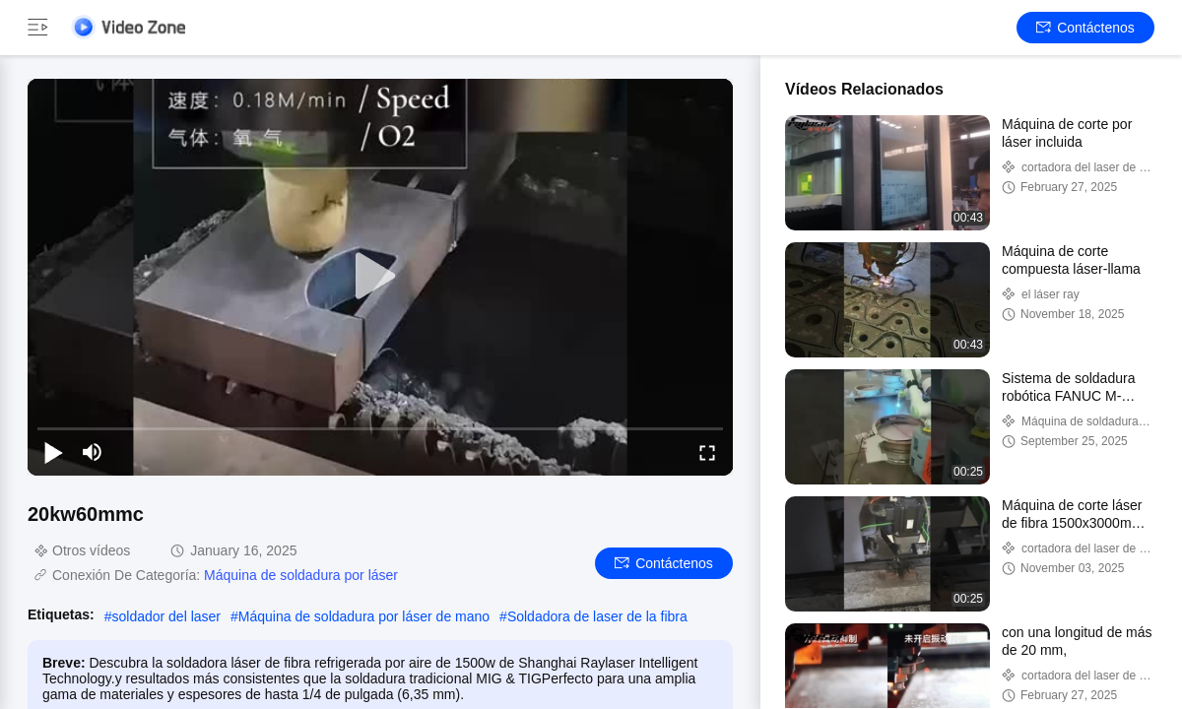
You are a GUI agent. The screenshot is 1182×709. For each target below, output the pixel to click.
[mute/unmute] (92, 452)
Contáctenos (1085, 27)
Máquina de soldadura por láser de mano (364, 616)
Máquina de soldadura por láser (301, 575)
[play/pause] (53, 452)
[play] (380, 276)
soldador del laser (166, 616)
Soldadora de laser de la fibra (597, 616)
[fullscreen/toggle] (707, 452)
